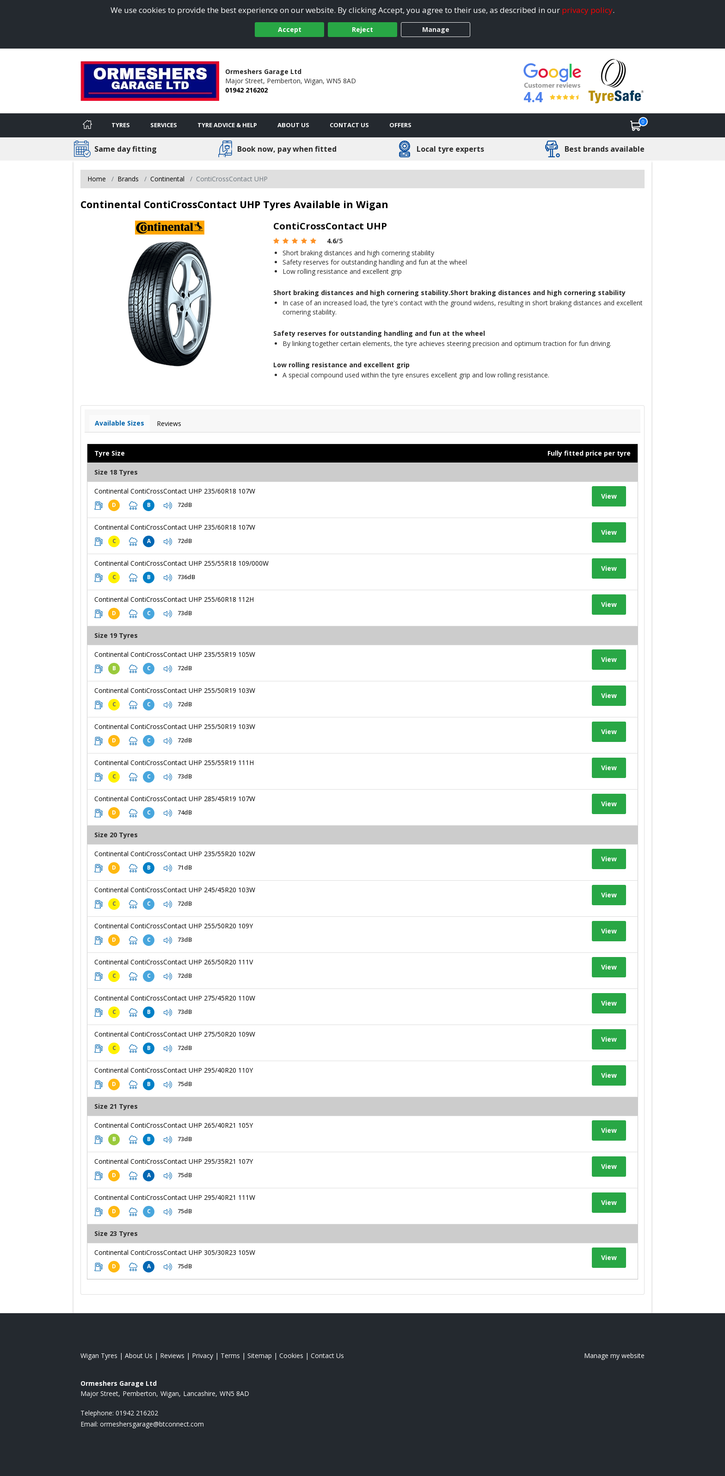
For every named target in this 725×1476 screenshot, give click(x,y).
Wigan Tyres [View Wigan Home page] (98, 1355)
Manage (435, 29)
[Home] (87, 125)
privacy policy (587, 10)
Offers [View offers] (400, 125)
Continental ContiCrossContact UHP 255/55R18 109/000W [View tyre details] (181, 563)
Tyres (120, 125)
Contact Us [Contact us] (349, 125)
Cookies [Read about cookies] (291, 1355)
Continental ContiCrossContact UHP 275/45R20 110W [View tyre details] (174, 998)
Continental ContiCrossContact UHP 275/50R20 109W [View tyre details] (174, 1034)
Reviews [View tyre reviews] (169, 423)
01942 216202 (246, 90)
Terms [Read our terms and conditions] (230, 1355)
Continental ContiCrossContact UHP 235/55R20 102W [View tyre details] (174, 853)
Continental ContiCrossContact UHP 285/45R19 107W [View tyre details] (174, 798)
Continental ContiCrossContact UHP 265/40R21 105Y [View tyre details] (173, 1125)
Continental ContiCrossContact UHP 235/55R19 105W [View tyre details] (174, 654)
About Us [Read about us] (139, 1355)
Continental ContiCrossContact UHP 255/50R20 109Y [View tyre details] (173, 925)
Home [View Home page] (96, 178)
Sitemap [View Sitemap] (259, 1355)
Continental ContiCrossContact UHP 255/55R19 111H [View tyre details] (174, 762)
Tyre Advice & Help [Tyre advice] (227, 125)
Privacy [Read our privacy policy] (202, 1355)
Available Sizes (119, 423)
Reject (362, 29)
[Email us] (152, 1424)
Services (163, 125)
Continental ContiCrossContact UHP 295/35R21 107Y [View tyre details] (173, 1161)
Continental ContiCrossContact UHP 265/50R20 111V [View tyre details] (173, 961)
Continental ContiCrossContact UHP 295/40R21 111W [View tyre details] (174, 1197)
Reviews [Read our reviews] (172, 1355)
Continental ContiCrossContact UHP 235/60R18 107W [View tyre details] (174, 491)
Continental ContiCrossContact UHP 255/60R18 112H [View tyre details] (174, 599)
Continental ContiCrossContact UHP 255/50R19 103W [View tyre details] (174, 690)
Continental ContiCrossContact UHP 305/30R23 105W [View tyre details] (174, 1252)
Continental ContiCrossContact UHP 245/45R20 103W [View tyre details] (174, 889)
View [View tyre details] (609, 496)
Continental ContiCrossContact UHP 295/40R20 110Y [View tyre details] (173, 1070)
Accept (289, 29)
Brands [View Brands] (128, 178)
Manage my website (614, 1355)
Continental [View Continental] (167, 178)
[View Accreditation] (616, 80)
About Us (293, 125)
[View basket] (635, 125)
